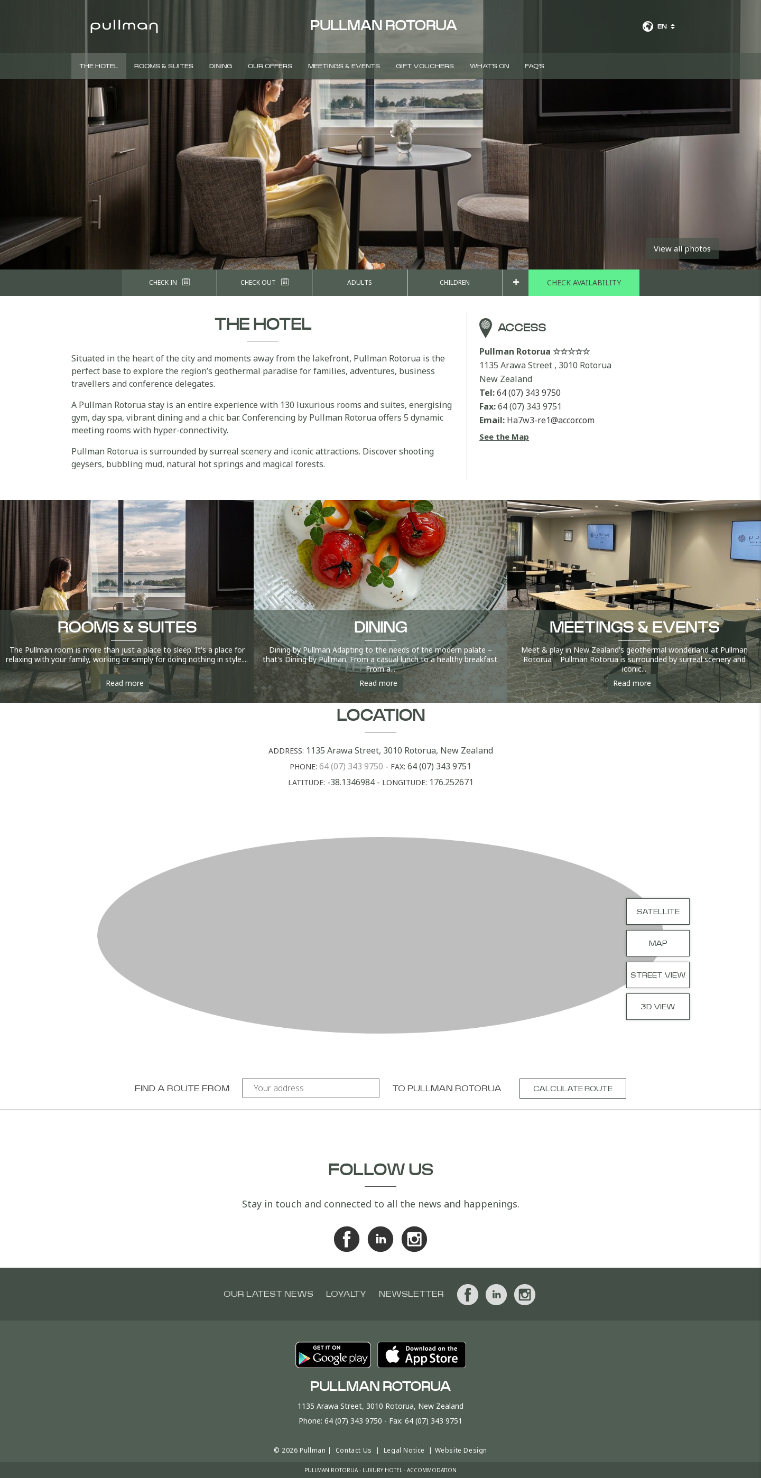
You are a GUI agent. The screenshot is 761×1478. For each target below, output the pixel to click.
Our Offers (270, 66)
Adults (359, 282)
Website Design (461, 1450)
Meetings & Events (344, 66)
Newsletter (411, 1294)
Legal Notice (404, 1450)
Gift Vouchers (425, 66)
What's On (489, 66)
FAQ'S (534, 66)
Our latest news (268, 1294)
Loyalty (346, 1294)
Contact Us (354, 1450)
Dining (220, 66)
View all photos (682, 248)
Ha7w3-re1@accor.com (551, 420)
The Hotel (98, 66)
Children (455, 282)
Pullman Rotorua (454, 1088)
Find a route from (182, 1088)
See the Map (504, 436)
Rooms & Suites (163, 66)
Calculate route (572, 1089)
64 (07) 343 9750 (529, 392)
